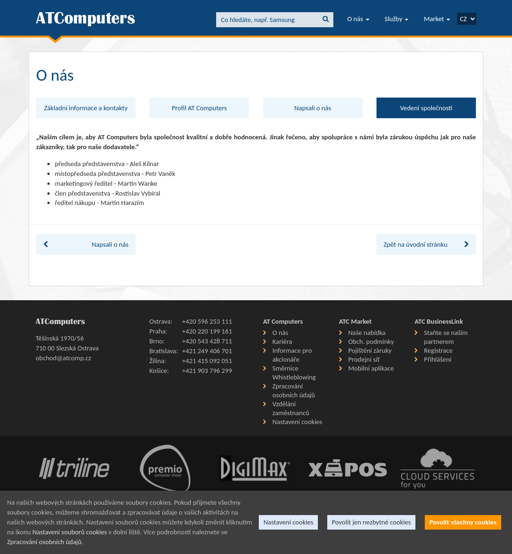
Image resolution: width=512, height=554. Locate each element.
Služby (396, 19)
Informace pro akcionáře (292, 355)
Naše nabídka (367, 332)
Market (437, 19)
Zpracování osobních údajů (293, 390)
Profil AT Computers (199, 108)
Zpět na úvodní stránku (426, 244)
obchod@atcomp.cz (63, 358)
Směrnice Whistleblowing (294, 372)
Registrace (438, 350)
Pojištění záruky (370, 350)
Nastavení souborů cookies (69, 532)
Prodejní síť (364, 359)
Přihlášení (437, 359)
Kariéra (282, 341)
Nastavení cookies (297, 421)
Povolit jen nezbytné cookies (371, 522)
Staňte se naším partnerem (445, 337)
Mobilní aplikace (371, 368)
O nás (358, 19)
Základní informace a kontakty (86, 108)
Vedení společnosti (426, 108)
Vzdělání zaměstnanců (290, 408)
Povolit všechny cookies (463, 522)
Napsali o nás (312, 108)
